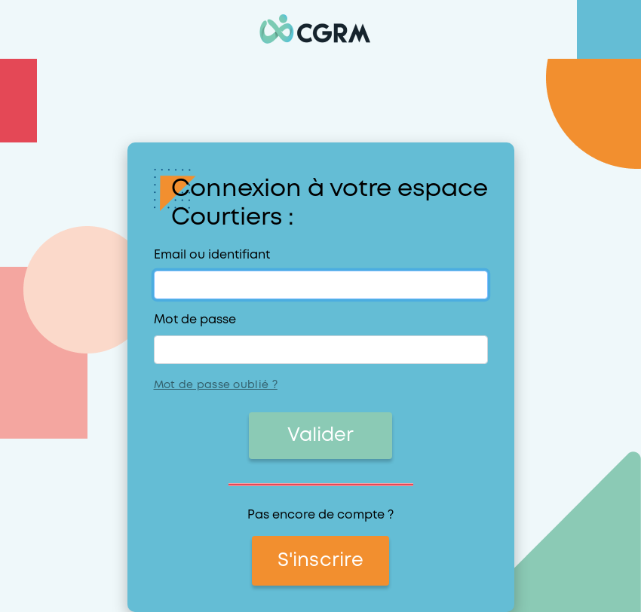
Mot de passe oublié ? (216, 385)
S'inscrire (320, 560)
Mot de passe (195, 320)
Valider (320, 435)
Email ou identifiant (212, 255)
